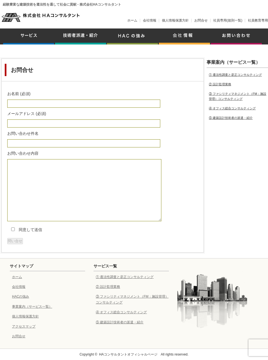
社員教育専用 (258, 20)
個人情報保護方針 (175, 20)
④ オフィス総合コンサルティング (232, 108)
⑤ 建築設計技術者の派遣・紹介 (231, 117)
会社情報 (149, 20)
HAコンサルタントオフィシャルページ (128, 354)
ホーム (132, 20)
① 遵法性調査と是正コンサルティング (235, 74)
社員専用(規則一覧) (227, 20)
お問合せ (201, 20)
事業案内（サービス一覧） (32, 307)
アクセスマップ (23, 326)
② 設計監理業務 (220, 84)
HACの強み (20, 296)
